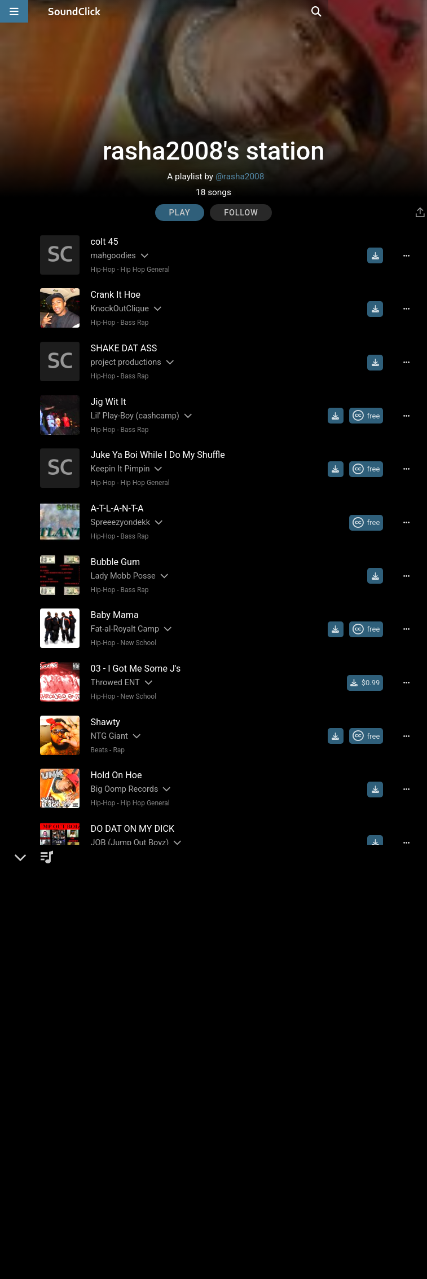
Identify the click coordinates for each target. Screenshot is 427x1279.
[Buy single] (370, 666)
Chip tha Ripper (113, 1076)
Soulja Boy (106, 973)
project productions (122, 358)
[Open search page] (415, 11)
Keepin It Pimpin (116, 460)
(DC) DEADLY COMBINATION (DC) (148, 1025)
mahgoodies (109, 255)
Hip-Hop (99, 269)
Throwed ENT (111, 666)
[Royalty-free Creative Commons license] (371, 409)
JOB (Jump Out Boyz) (126, 819)
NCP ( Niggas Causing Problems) (147, 1127)
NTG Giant (105, 717)
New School (135, 628)
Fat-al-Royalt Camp (121, 614)
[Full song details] (412, 255)
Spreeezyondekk (116, 512)
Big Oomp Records (121, 768)
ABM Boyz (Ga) (113, 871)
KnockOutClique (116, 306)
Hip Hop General (141, 269)
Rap (115, 731)
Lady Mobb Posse (119, 563)
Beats (95, 731)
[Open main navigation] (14, 11)
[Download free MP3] (380, 255)
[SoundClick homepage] (74, 11)
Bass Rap (131, 320)
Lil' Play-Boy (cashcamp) (131, 409)
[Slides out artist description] (140, 255)
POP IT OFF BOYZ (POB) (130, 922)
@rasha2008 (240, 176)
